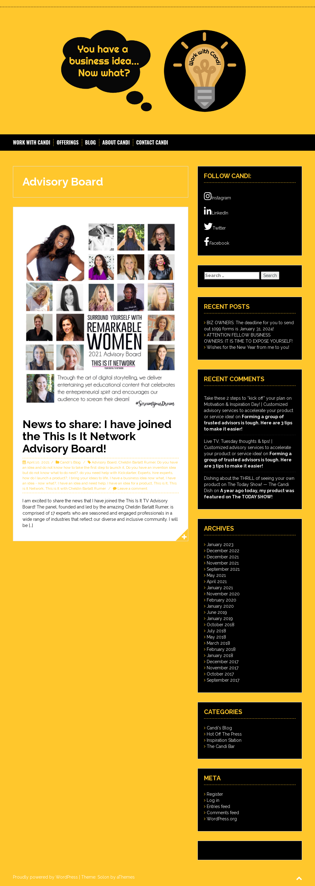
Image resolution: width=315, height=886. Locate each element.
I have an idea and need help (82, 483)
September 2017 (223, 680)
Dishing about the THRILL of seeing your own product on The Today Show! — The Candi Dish (249, 484)
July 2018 (216, 630)
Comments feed (223, 812)
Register (215, 794)
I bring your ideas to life (88, 478)
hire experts (162, 473)
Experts (144, 473)
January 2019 (220, 618)
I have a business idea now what (137, 478)
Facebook (216, 241)
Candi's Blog (70, 462)
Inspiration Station (224, 740)
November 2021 (223, 563)
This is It (161, 483)
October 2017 (220, 674)
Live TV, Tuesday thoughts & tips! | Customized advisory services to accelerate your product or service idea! (247, 447)
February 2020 (221, 600)
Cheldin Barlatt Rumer (136, 462)
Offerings (67, 142)
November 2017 (222, 667)
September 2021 (223, 569)
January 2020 (220, 606)
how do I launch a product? (44, 478)
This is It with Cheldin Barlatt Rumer (76, 488)
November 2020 (223, 593)
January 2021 (220, 587)
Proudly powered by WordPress (45, 877)
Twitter (215, 226)
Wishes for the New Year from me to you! (248, 347)
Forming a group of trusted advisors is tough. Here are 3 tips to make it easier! (248, 422)
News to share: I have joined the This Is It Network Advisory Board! (96, 436)
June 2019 (217, 612)
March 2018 (218, 643)
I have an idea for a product (129, 483)
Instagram (217, 196)
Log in (213, 800)
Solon (103, 877)
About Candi (116, 142)
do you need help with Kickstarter (108, 473)
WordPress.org (222, 818)
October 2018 (220, 624)
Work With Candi (31, 142)
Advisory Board (104, 462)
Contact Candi (152, 142)
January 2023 (220, 544)
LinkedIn (216, 211)
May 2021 (216, 575)
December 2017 (222, 661)
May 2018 (216, 637)
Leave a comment (132, 488)
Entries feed (218, 806)
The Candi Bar (221, 746)
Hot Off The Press (224, 734)
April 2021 (217, 581)
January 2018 (220, 655)
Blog (90, 142)
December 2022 (223, 550)
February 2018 (221, 649)
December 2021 (223, 556)
